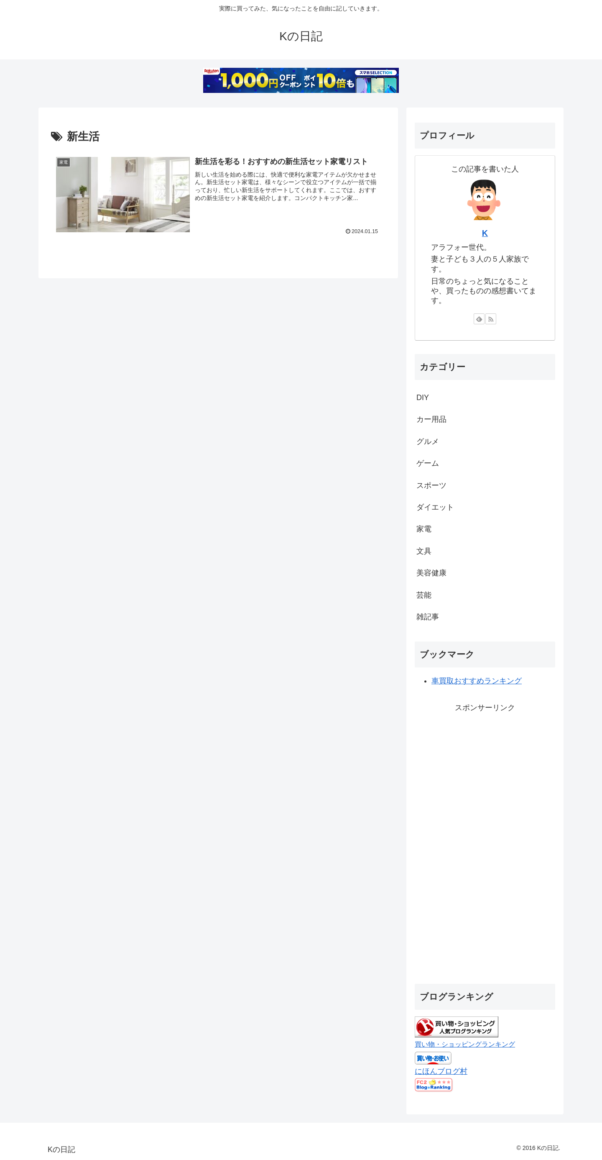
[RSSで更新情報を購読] (490, 318)
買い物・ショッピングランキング (465, 1044)
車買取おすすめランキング (476, 681)
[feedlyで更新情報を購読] (479, 318)
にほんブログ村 (441, 1071)
